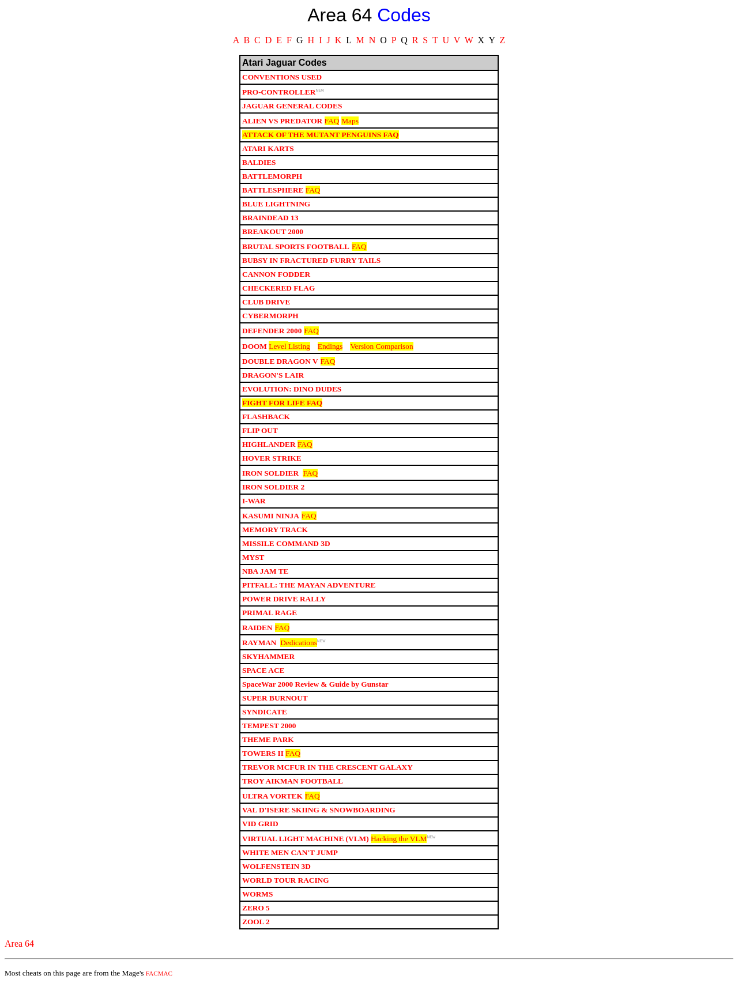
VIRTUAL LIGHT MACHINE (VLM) (305, 845)
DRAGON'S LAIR (273, 378)
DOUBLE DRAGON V (280, 364)
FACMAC (159, 980)
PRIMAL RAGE (269, 616)
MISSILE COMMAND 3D (286, 547)
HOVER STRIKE (272, 461)
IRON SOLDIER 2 (273, 490)
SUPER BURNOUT (275, 703)
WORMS (257, 901)
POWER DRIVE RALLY (284, 602)
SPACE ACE (263, 675)
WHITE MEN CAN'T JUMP (290, 859)
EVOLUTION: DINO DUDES (291, 392)
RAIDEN (257, 631)
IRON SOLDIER (271, 476)
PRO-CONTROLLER (278, 93)
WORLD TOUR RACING (285, 887)
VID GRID (260, 828)
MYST (253, 560)
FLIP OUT (260, 434)
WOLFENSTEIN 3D (276, 873)
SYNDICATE (264, 717)
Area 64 (19, 950)
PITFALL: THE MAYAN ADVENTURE (308, 588)
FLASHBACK (266, 420)
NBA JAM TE (265, 574)
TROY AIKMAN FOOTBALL (292, 786)
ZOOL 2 (256, 928)
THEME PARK (268, 744)
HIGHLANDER (269, 447)
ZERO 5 (256, 914)
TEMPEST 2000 (269, 730)
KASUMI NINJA (270, 519)
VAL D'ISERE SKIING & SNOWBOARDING (319, 815)
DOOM (254, 349)
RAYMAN (259, 647)
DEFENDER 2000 (272, 332)
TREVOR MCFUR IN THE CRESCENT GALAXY (327, 772)
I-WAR (254, 504)
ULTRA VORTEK (272, 801)
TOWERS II (263, 758)
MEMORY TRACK (275, 533)
